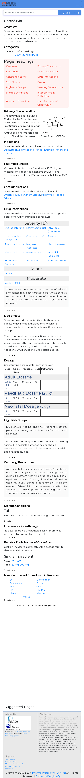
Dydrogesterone (14, 228)
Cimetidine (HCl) (35, 236)
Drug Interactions (47, 76)
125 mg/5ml (17, 561)
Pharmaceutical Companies (14, 764)
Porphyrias (47, 194)
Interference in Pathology (46, 94)
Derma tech (43, 579)
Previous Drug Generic (26, 605)
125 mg (15, 564)
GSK (38, 586)
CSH (12, 579)
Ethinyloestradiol (36, 228)
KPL (12, 590)
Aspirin (9, 273)
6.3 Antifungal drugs (26, 54)
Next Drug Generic (47, 605)
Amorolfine (32, 260)
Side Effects (13, 82)
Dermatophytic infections (19, 149)
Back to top (9, 159)
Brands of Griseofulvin (19, 101)
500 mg (24, 564)
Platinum (41, 593)
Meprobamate (56, 244)
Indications (12, 71)
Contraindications (16, 76)
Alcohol (52, 236)
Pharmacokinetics (47, 71)
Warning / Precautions (50, 87)
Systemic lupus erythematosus (22, 194)
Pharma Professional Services (49, 772)
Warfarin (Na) (12, 283)
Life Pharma (43, 590)
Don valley (16, 583)
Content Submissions (12, 766)
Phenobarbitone (14, 244)
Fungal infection (44, 149)
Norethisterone (57, 260)
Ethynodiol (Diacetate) (54, 230)
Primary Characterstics (50, 66)
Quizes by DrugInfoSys (49, 776)
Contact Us (9, 769)
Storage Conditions (17, 92)
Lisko (13, 593)
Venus (26, 597)
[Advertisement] (42, 627)
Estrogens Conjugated (12, 262)
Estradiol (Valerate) (53, 254)
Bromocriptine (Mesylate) (13, 238)
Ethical (40, 583)
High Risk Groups (16, 87)
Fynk (12, 586)
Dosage (41, 82)
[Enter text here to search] (30, 12)
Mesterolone (33, 252)
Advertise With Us (11, 761)
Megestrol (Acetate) (32, 246)
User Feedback (10, 759)
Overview (11, 66)
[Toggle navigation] (78, 4)
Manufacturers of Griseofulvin (47, 103)
